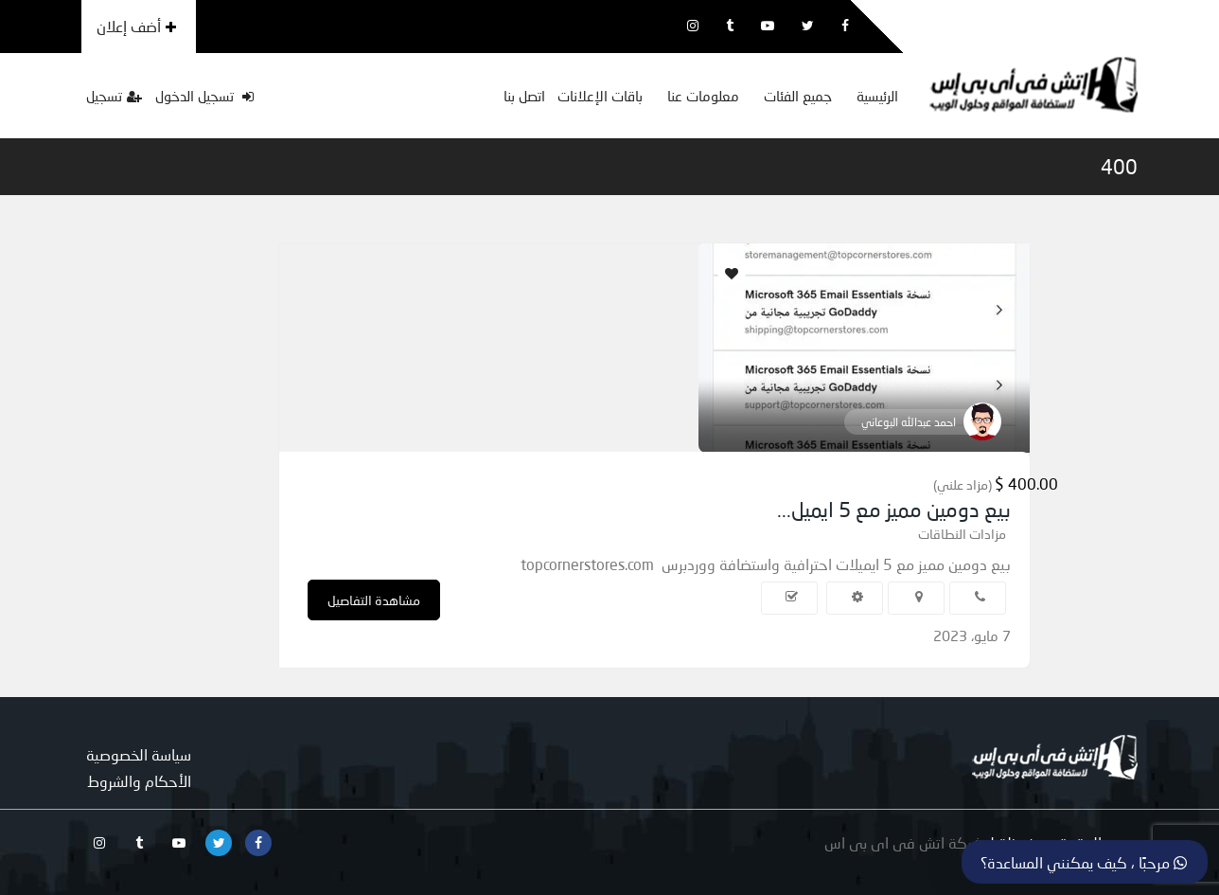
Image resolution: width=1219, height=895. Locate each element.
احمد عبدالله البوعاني (908, 422)
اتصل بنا (524, 95)
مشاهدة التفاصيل (373, 600)
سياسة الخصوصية (138, 754)
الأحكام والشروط (139, 781)
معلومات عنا (703, 95)
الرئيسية (877, 95)
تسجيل (114, 95)
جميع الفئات (798, 95)
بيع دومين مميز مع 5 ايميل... (894, 509)
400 (1119, 166)
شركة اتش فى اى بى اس (903, 842)
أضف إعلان (136, 26)
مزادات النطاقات (962, 534)
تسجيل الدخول (204, 95)
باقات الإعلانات (600, 95)
